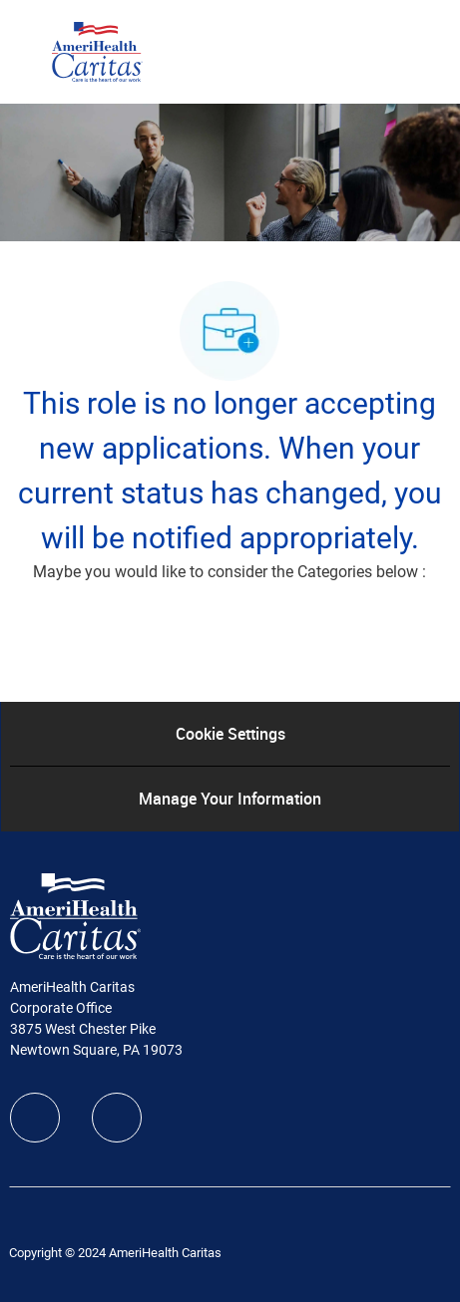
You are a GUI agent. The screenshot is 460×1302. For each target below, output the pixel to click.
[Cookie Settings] (230, 734)
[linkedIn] (117, 1117)
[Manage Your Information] (230, 798)
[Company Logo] (97, 51)
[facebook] (35, 1117)
